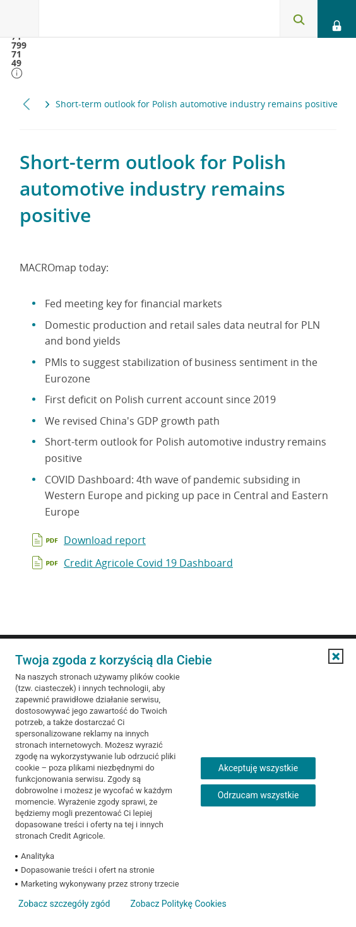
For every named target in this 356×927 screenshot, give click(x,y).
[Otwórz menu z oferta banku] (19, 19)
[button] (336, 656)
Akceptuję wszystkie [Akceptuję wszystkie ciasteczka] (258, 768)
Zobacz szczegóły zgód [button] (64, 904)
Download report (105, 540)
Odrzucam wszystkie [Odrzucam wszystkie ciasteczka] (258, 795)
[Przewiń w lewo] (27, 104)
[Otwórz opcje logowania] (336, 19)
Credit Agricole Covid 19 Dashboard (148, 563)
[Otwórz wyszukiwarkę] (298, 19)
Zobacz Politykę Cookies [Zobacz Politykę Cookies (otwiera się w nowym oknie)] (178, 904)
